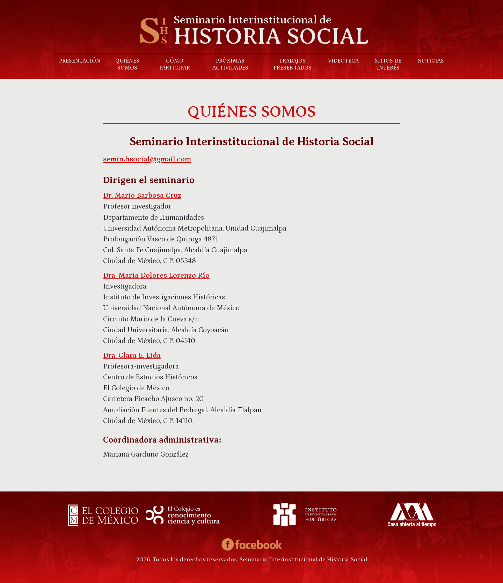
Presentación (79, 61)
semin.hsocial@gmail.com (147, 159)
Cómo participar (174, 64)
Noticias (430, 61)
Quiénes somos (127, 64)
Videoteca (343, 61)
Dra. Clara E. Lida (132, 355)
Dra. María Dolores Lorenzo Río (156, 275)
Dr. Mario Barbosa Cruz (142, 195)
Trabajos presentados (293, 64)
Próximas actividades (230, 64)
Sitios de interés (388, 64)
